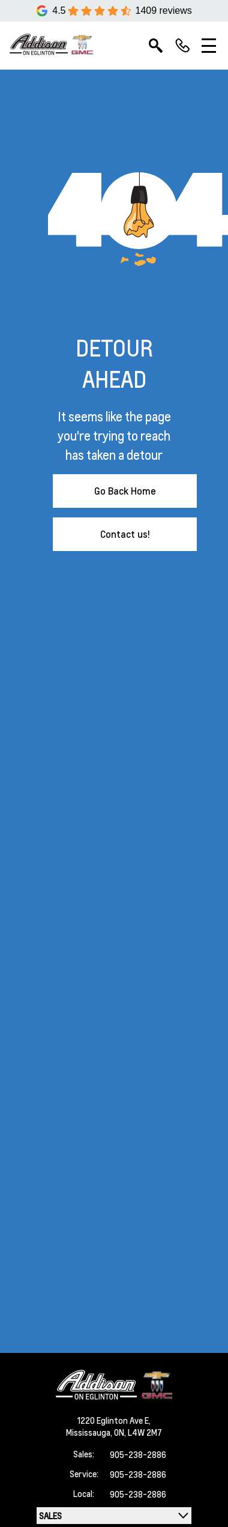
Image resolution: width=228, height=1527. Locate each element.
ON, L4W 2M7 (138, 1432)
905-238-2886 (138, 1454)
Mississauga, (90, 1432)
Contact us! (125, 534)
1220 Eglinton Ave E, (114, 1420)
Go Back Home (125, 490)
